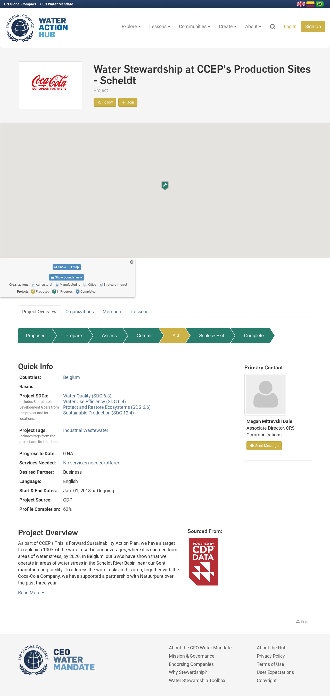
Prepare (73, 335)
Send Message (264, 446)
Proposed (36, 335)
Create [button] (227, 26)
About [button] (253, 26)
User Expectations (275, 672)
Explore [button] (131, 26)
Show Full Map (66, 267)
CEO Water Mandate (56, 4)
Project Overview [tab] (39, 311)
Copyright (267, 680)
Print (302, 622)
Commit (145, 335)
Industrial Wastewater (85, 430)
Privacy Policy (271, 656)
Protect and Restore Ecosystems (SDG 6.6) (107, 407)
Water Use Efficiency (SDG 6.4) (94, 401)
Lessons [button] (159, 26)
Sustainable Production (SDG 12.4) (98, 412)
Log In (290, 26)
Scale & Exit (211, 335)
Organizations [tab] (79, 311)
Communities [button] (194, 26)
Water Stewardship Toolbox (197, 680)
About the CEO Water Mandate (200, 647)
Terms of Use (270, 664)
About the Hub (271, 647)
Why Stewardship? (188, 672)
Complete (254, 335)
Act (175, 335)
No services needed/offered (91, 462)
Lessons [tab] (139, 311)
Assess (109, 335)
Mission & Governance (191, 656)
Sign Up (313, 26)
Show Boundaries (66, 277)
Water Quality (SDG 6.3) (87, 395)
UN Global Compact (20, 4)
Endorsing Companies (191, 664)
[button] (165, 185)
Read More (31, 592)
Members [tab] (112, 311)
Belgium (71, 377)
